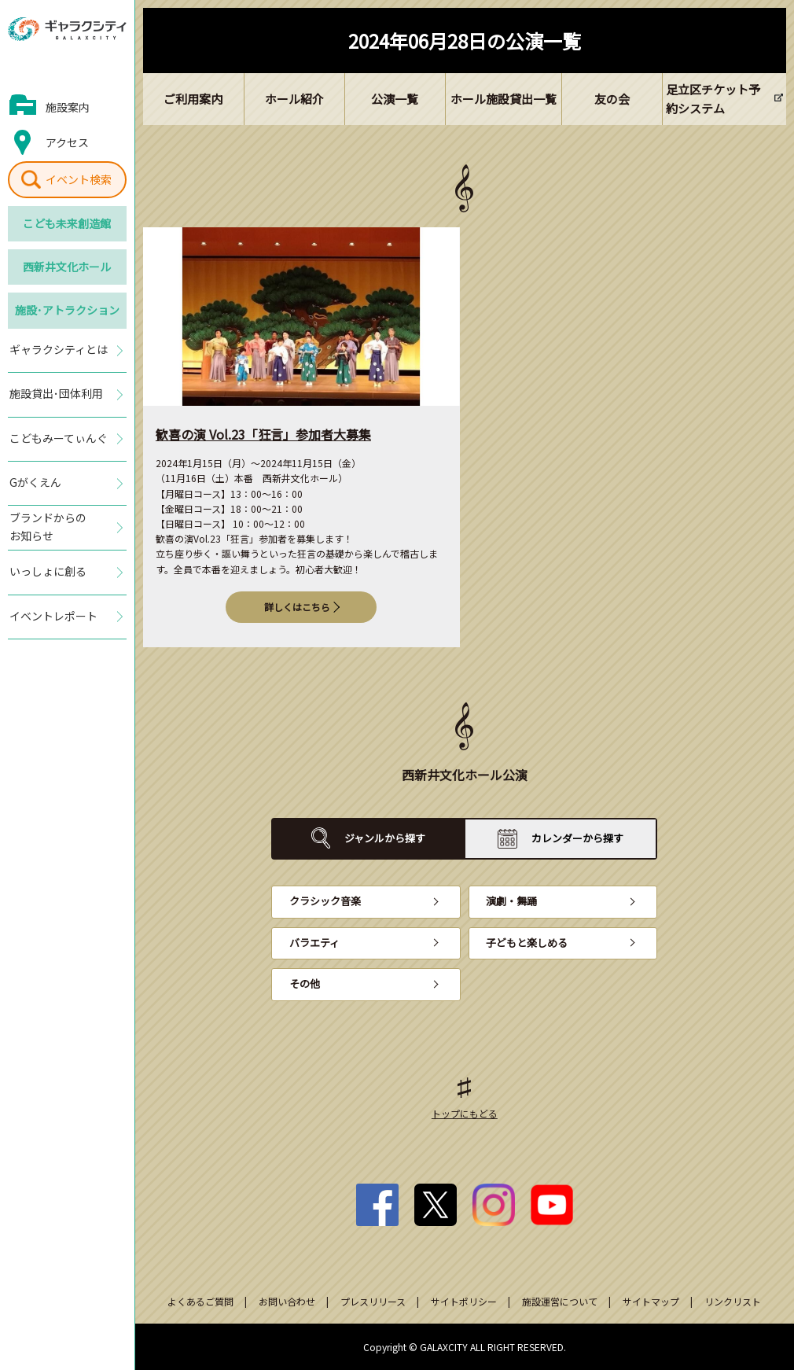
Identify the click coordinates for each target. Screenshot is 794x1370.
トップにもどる (465, 1113)
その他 (304, 983)
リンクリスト (732, 1301)
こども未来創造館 (67, 223)
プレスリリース (373, 1301)
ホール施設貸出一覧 (503, 98)
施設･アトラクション (67, 310)
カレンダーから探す (577, 837)
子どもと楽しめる (527, 942)
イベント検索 (79, 179)
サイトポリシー (464, 1301)
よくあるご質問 (200, 1301)
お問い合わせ (287, 1301)
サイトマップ (651, 1301)
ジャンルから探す (384, 837)
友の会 (612, 98)
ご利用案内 (193, 98)
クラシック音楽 (325, 900)
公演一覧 (394, 98)
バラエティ (314, 942)
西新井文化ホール (67, 266)
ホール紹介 (294, 98)
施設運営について (559, 1301)
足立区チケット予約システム (713, 98)
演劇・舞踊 (511, 900)
